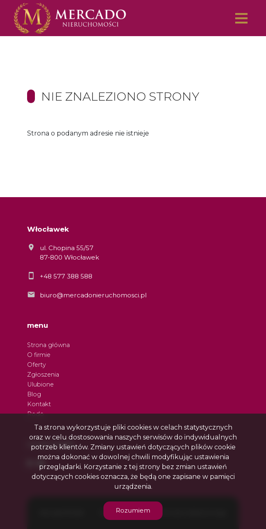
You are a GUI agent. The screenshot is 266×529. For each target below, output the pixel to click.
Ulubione (40, 384)
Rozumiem (133, 510)
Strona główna (48, 345)
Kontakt (39, 404)
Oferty (36, 364)
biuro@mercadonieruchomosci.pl (93, 295)
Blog (34, 394)
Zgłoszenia (43, 374)
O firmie (38, 355)
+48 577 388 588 (66, 276)
